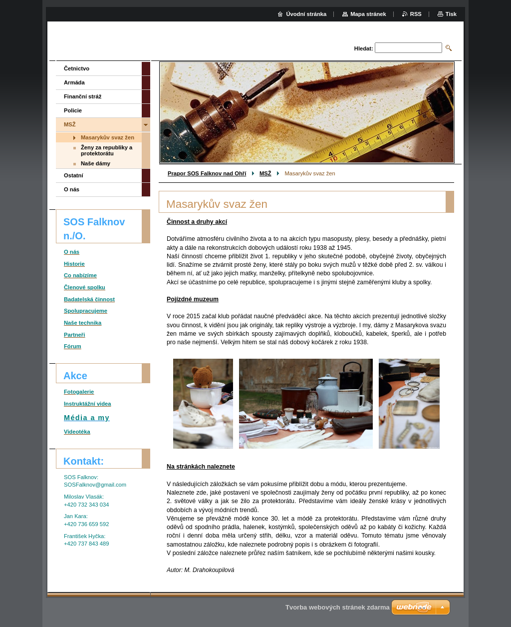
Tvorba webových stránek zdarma (337, 607)
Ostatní (73, 175)
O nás (71, 189)
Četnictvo (76, 68)
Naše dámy (95, 163)
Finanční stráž (82, 96)
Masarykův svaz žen (107, 137)
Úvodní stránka (306, 14)
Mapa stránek (368, 14)
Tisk (451, 14)
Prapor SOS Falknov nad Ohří (207, 173)
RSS (416, 14)
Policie (73, 110)
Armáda (74, 82)
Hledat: (363, 48)
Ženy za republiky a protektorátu (106, 150)
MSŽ (265, 173)
